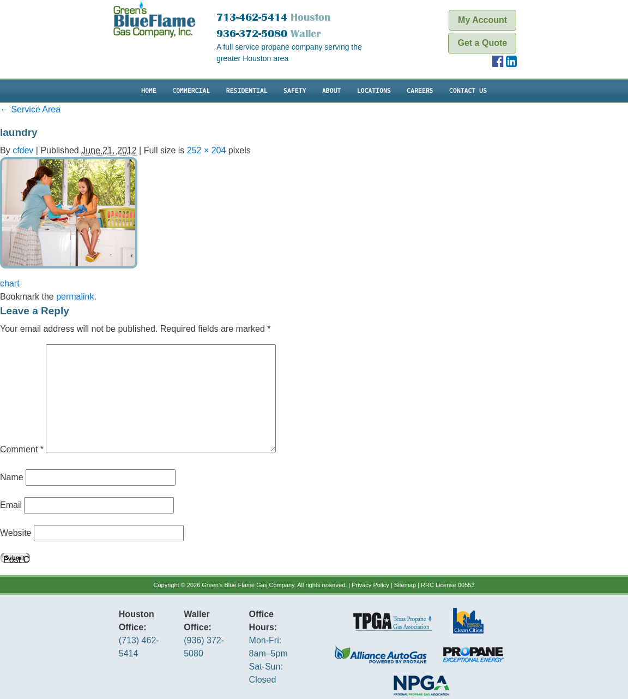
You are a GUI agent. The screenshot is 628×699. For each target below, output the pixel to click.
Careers (420, 91)
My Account (482, 20)
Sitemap (405, 585)
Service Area (30, 109)
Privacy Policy (370, 585)
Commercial (191, 91)
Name (11, 477)
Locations (374, 91)
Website (16, 532)
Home (148, 91)
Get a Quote (482, 42)
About (331, 91)
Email (11, 505)
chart (10, 283)
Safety (294, 91)
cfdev (23, 150)
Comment (22, 449)
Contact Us (468, 91)
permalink (75, 296)
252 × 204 (206, 150)
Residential (246, 91)
